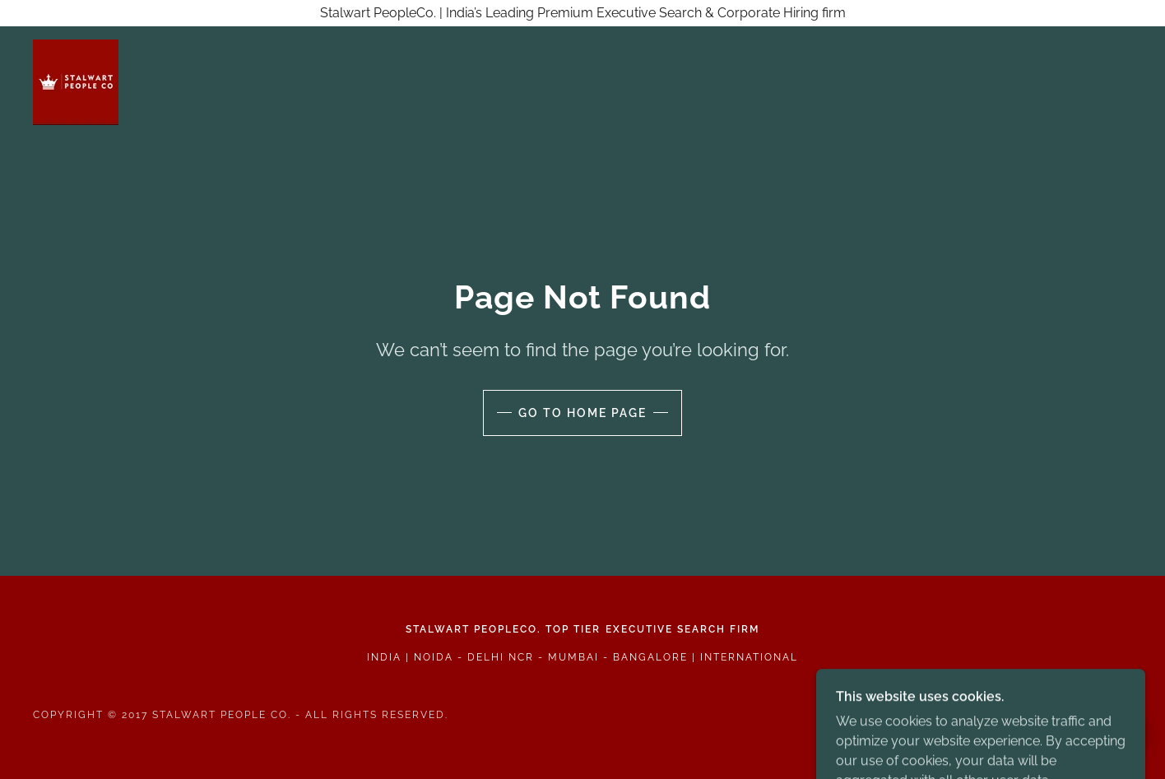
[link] (75, 81)
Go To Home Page (582, 413)
